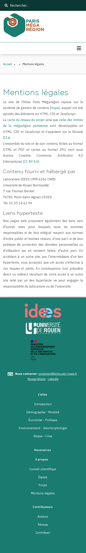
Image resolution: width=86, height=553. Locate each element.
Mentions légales (43, 493)
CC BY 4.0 (31, 161)
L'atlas (42, 394)
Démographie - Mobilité (42, 412)
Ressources (42, 450)
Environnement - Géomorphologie (43, 428)
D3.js (6, 138)
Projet (42, 485)
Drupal (55, 108)
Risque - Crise (43, 436)
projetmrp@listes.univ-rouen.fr (58, 374)
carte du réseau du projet (26, 120)
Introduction (43, 404)
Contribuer (42, 532)
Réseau (43, 524)
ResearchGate (37, 379)
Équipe (42, 477)
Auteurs (42, 516)
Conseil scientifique (42, 469)
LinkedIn (53, 379)
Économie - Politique (42, 420)
